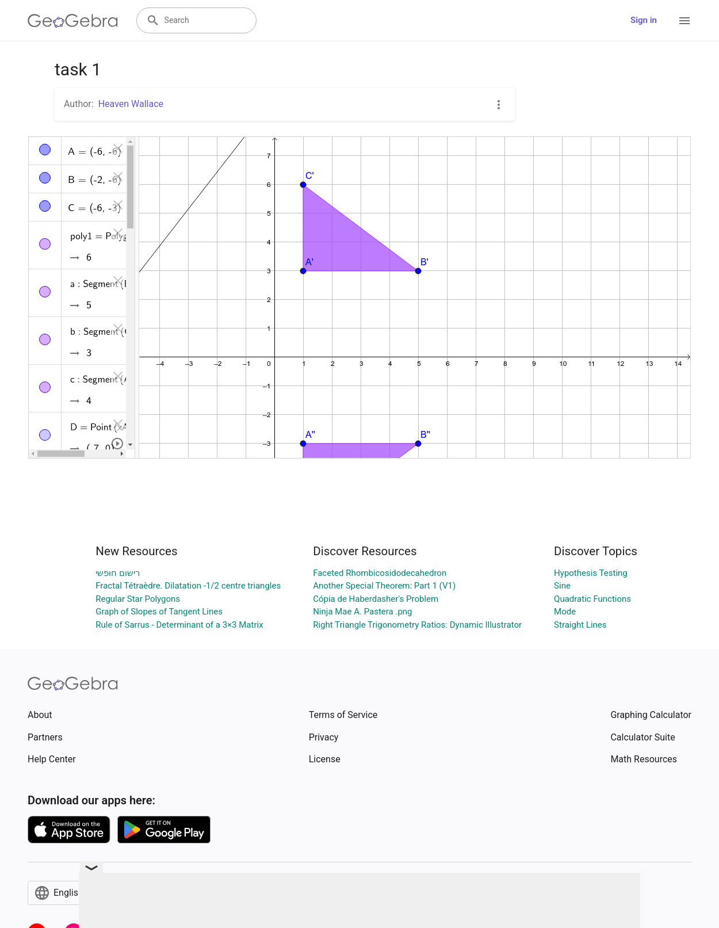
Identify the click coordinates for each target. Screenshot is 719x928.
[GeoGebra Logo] (73, 21)
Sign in (643, 20)
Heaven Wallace (130, 103)
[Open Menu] (684, 21)
